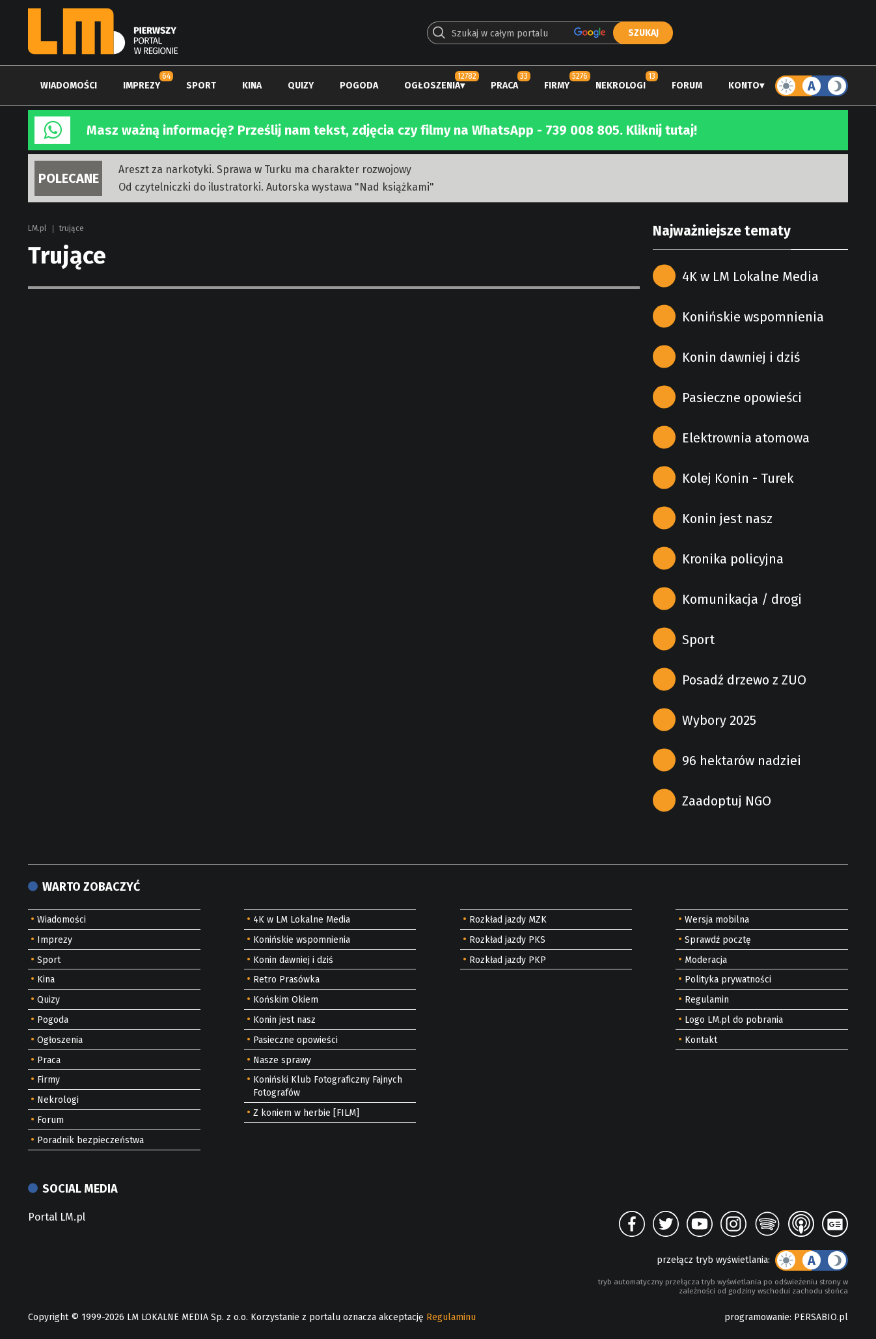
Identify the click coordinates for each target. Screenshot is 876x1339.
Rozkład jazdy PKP (507, 960)
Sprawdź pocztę (718, 939)
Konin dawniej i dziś (741, 357)
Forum (687, 85)
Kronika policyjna (733, 559)
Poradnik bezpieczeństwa (90, 1140)
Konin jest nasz (727, 518)
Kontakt (701, 1040)
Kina (252, 85)
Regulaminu (451, 1317)
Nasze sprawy (282, 1060)
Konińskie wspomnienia (753, 317)
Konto (744, 85)
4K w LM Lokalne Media (750, 276)
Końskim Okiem (285, 999)
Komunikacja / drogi (742, 599)
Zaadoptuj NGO (726, 801)
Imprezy (141, 85)
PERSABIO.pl (821, 1317)
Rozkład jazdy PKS (507, 939)
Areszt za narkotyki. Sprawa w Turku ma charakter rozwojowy (264, 169)
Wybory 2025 (719, 720)
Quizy (301, 85)
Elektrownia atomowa (746, 438)
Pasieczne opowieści (742, 397)
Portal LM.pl (56, 1217)
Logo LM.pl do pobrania (734, 1019)
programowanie (756, 1317)
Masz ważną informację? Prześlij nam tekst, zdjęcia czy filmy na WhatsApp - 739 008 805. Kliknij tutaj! (392, 130)
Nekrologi (620, 85)
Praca (504, 85)
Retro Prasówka (286, 979)
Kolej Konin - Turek (737, 478)
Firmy (556, 85)
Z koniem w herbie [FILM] (306, 1112)
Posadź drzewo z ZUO (744, 680)
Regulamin (707, 999)
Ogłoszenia (432, 85)
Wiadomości (68, 85)
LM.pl (37, 228)
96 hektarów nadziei (741, 760)
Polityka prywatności (728, 979)
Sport (201, 85)
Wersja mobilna (717, 919)
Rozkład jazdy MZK (508, 919)
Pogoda (359, 85)
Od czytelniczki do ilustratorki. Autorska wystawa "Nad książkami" (276, 187)
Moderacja (706, 960)
